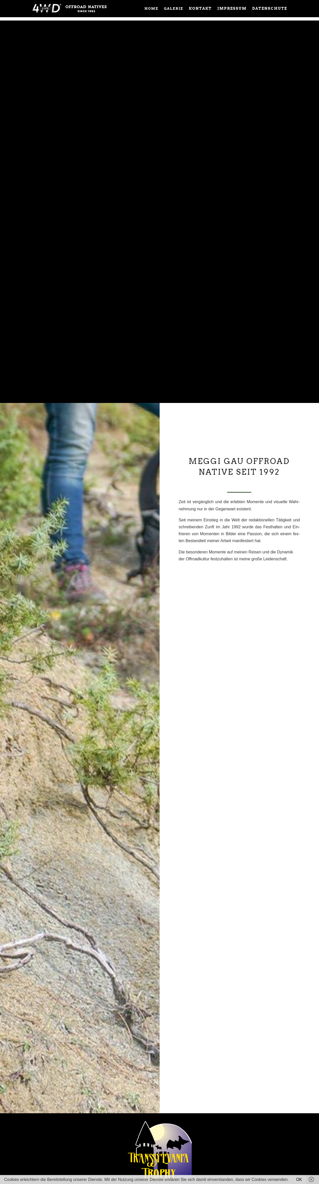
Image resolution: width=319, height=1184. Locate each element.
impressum (232, 9)
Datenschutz (269, 9)
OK (299, 1179)
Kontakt (200, 9)
